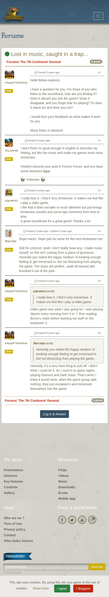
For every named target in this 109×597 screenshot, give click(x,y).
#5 (99, 281)
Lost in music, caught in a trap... (46, 54)
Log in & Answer (54, 414)
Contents (11, 487)
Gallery (9, 493)
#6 (99, 333)
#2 (99, 140)
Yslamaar (11, 151)
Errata (63, 493)
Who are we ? (14, 518)
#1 (99, 72)
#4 (99, 231)
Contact (10, 535)
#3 (99, 190)
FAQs (62, 470)
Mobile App (67, 498)
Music (63, 481)
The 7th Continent (33, 62)
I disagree (83, 588)
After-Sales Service (18, 541)
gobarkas (11, 201)
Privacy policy (14, 529)
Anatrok (10, 241)
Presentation (13, 470)
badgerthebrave (16, 83)
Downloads (67, 487)
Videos (63, 476)
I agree (62, 588)
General (55, 62)
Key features (13, 481)
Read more (41, 588)
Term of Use (13, 524)
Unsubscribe (12, 572)
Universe (10, 476)
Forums (12, 62)
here (46, 171)
